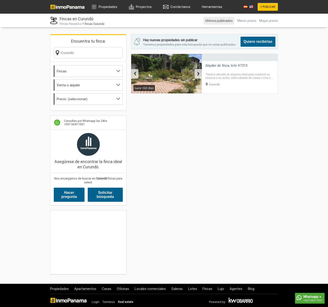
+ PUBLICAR (267, 6)
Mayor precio (268, 21)
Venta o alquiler (88, 85)
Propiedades (108, 7)
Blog (251, 289)
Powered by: (217, 302)
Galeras (177, 289)
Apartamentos (85, 289)
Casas (106, 289)
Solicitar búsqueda (105, 195)
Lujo (221, 289)
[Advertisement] (88, 242)
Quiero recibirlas (257, 41)
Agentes (236, 289)
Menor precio (246, 21)
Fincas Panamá (69, 24)
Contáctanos (180, 7)
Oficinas (123, 289)
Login (95, 302)
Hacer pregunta (69, 195)
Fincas (88, 71)
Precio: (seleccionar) (88, 99)
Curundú (214, 84)
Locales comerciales (150, 289)
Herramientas (212, 7)
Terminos (108, 302)
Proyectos (144, 7)
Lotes (192, 289)
